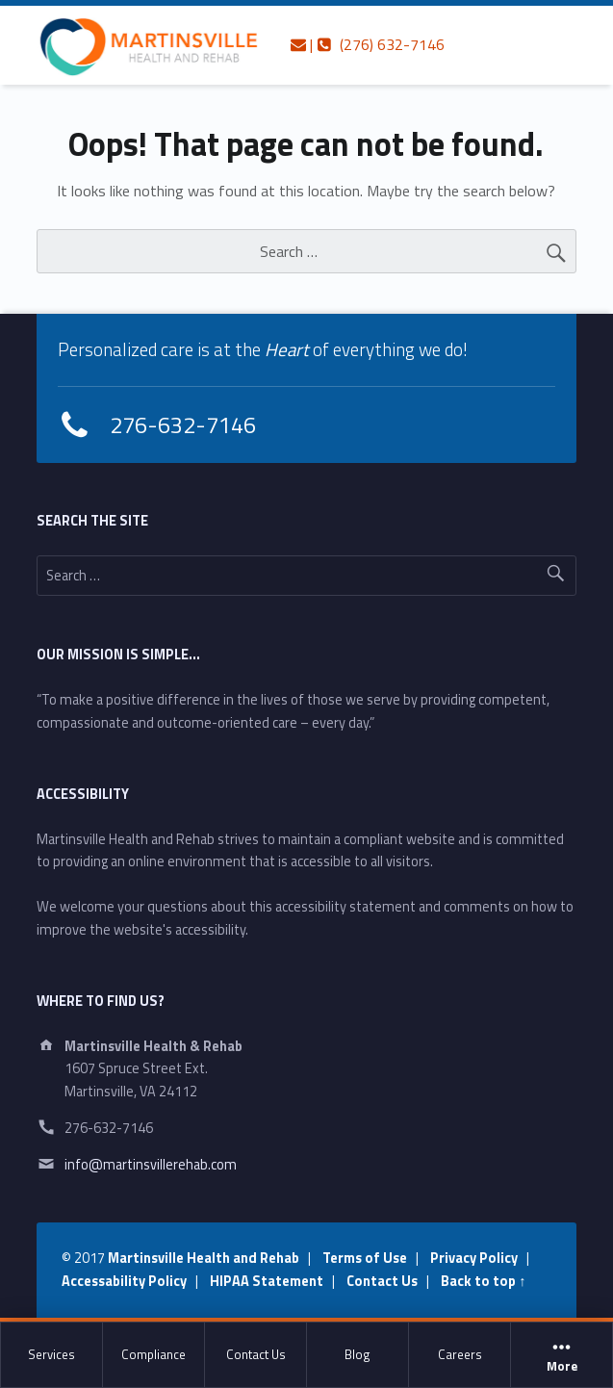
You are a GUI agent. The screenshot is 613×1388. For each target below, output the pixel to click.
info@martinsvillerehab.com (150, 1164)
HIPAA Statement (266, 1281)
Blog (357, 1354)
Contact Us (256, 1354)
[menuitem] (52, 1355)
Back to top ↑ (483, 1281)
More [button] (561, 1355)
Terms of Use (364, 1258)
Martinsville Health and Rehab (203, 1258)
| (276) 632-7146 (368, 44)
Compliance (153, 1354)
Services (51, 1354)
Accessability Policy (124, 1281)
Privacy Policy (474, 1258)
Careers (460, 1354)
